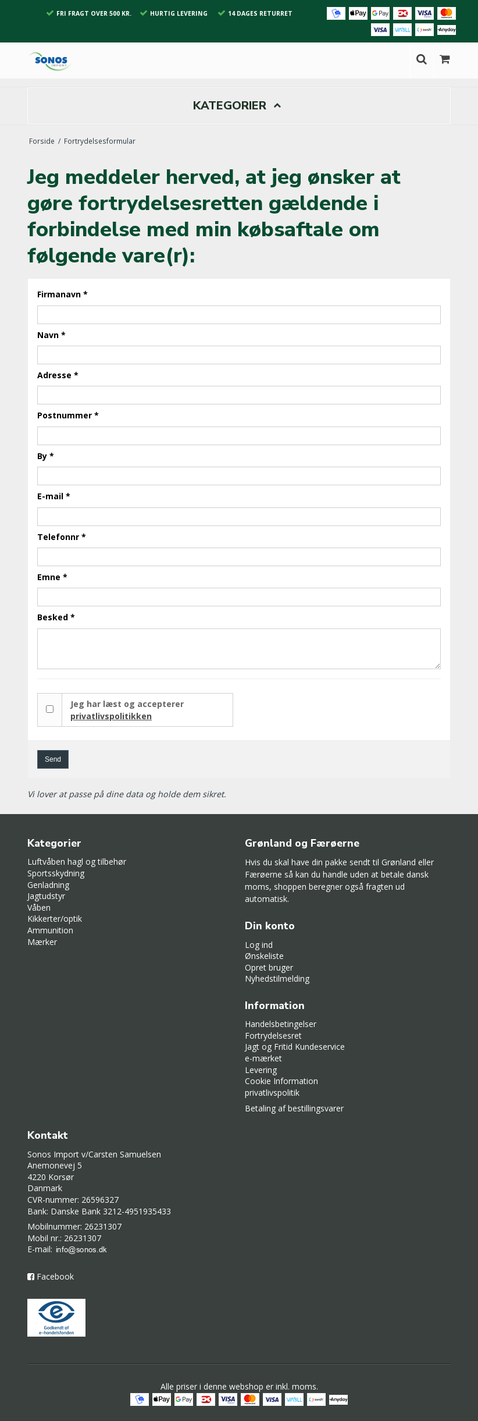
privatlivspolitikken (111, 716)
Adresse (58, 375)
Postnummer (68, 415)
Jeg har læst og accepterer (127, 710)
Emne (52, 576)
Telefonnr (61, 536)
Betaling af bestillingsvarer (294, 1108)
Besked (56, 617)
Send (53, 759)
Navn (51, 334)
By (45, 455)
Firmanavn (62, 294)
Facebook (55, 1276)
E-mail (53, 496)
